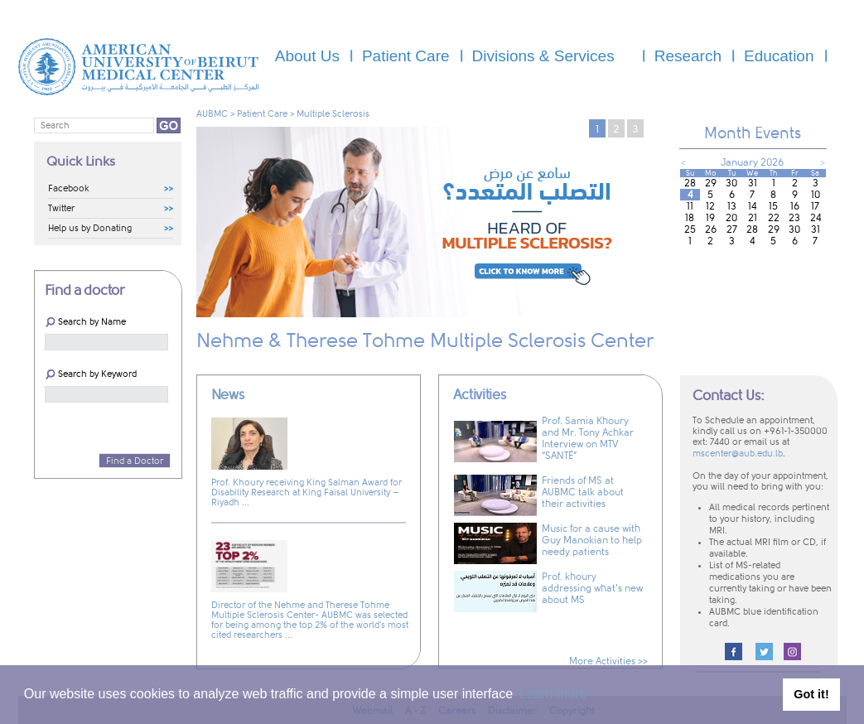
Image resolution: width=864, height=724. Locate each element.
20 (731, 218)
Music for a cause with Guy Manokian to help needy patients (592, 540)
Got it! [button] (811, 694)
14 (752, 206)
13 (731, 206)
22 (774, 218)
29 (711, 183)
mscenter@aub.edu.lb (738, 454)
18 (689, 218)
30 (731, 183)
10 (815, 194)
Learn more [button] (553, 694)
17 (815, 206)
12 (710, 206)
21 (752, 218)
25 (690, 229)
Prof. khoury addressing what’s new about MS (592, 588)
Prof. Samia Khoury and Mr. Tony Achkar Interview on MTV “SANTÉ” (588, 438)
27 (731, 229)
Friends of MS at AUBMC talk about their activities (583, 492)
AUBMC (212, 114)
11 (690, 206)
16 (794, 206)
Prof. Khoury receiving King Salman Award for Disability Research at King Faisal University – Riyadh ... (306, 492)
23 (794, 218)
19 (710, 218)
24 (815, 218)
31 (752, 183)
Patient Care (262, 114)
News (227, 395)
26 (711, 229)
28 (690, 183)
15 (773, 206)
